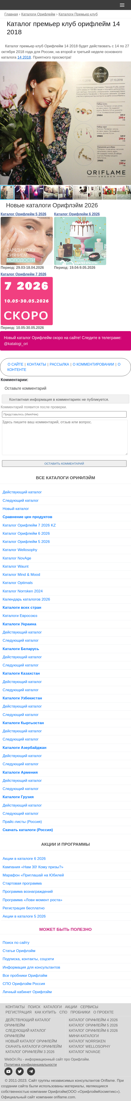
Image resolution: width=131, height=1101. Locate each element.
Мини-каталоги (84, 1036)
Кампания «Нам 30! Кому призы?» (33, 867)
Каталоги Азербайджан (25, 747)
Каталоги (53, 1007)
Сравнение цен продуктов (27, 517)
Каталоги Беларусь (21, 649)
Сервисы (89, 1007)
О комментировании (93, 364)
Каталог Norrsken (87, 1041)
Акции (71, 1007)
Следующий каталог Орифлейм (25, 1033)
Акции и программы (65, 844)
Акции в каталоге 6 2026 (24, 858)
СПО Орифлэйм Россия (24, 983)
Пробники (80, 1012)
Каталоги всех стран (22, 607)
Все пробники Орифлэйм (25, 975)
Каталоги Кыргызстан (23, 723)
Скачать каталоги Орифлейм (34, 1046)
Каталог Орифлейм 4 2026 (93, 1020)
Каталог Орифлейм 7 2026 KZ (29, 525)
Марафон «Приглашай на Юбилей (33, 875)
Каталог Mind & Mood (21, 574)
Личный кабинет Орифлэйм (27, 992)
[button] (127, 65)
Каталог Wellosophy (20, 550)
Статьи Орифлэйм (19, 950)
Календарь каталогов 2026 (26, 599)
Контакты (36, 364)
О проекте (103, 1012)
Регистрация (18, 1012)
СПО (63, 1012)
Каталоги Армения (20, 772)
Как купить (45, 1012)
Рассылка (59, 364)
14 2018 (24, 57)
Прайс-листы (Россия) (22, 821)
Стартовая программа (22, 883)
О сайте (15, 364)
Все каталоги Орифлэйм (65, 477)
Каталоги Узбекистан (22, 698)
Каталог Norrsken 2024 (23, 591)
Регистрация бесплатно (24, 908)
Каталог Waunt (16, 566)
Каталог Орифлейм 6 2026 (77, 214)
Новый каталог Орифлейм (31, 1041)
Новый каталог (16, 508)
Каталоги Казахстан (21, 673)
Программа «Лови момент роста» (32, 900)
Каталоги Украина (19, 624)
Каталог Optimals (18, 582)
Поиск (34, 1007)
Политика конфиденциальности (30, 1065)
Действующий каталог (22, 492)
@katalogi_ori (16, 344)
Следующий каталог (21, 500)
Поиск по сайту (16, 942)
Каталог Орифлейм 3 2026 (30, 1052)
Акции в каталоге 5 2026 (24, 916)
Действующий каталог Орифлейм (27, 1022)
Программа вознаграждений (28, 891)
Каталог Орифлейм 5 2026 (23, 214)
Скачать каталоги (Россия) (28, 830)
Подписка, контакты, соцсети (28, 959)
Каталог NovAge (17, 558)
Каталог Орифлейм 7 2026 (23, 274)
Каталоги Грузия (18, 797)
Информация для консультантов (31, 967)
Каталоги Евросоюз (20, 615)
